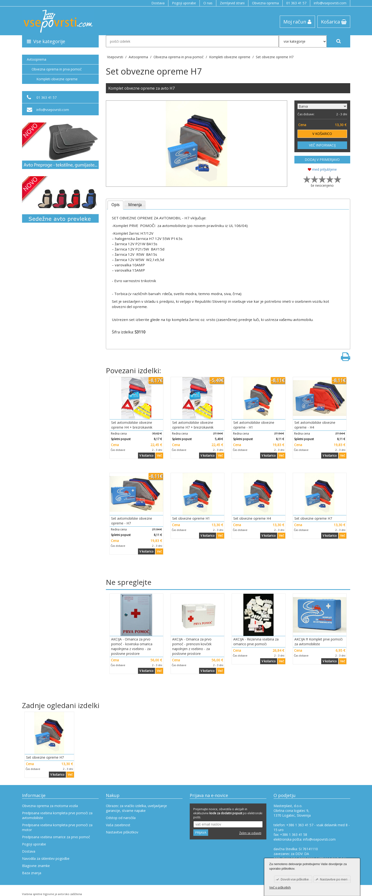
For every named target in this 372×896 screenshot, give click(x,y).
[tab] (116, 205)
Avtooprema (36, 59)
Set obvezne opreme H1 (191, 518)
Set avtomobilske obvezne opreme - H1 (253, 425)
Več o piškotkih (280, 887)
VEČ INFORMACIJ (322, 145)
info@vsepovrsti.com (330, 3)
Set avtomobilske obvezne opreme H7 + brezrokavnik (192, 425)
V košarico (146, 456)
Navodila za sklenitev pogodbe (45, 858)
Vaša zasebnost (118, 825)
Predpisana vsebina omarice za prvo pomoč (56, 837)
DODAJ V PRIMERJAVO (322, 159)
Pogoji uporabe (184, 3)
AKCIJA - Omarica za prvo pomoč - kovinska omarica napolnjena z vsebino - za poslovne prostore (131, 646)
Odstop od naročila (121, 817)
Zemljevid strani (232, 3)
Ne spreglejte (128, 582)
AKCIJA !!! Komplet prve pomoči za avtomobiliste (318, 641)
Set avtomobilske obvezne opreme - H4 (314, 425)
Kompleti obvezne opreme (57, 79)
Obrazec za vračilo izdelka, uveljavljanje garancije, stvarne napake (136, 808)
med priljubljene (322, 169)
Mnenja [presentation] (135, 204)
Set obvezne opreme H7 (274, 57)
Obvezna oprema (265, 3)
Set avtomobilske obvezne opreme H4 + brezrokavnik (131, 425)
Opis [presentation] (115, 204)
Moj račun (297, 21)
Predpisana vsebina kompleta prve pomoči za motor (57, 827)
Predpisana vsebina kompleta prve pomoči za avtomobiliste (57, 815)
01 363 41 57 (296, 3)
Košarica (334, 21)
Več (159, 456)
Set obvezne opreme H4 (252, 518)
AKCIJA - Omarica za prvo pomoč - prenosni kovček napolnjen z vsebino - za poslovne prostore (192, 646)
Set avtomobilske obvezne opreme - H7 (131, 520)
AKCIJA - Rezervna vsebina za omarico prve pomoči (256, 641)
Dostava (158, 3)
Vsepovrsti (115, 57)
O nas (207, 3)
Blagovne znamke (36, 865)
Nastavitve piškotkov (122, 832)
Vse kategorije (46, 41)
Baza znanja (31, 873)
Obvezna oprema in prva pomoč (57, 69)
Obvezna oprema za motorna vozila (50, 805)
